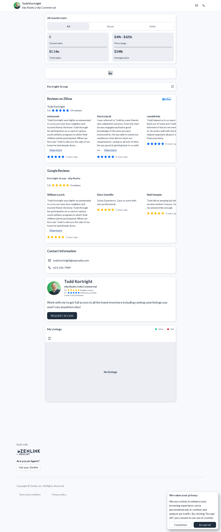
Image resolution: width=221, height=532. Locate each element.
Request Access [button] (62, 315)
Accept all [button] (205, 524)
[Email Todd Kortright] (196, 5)
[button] (68, 26)
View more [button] (55, 150)
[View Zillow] (167, 99)
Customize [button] (180, 524)
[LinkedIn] (110, 73)
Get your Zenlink (28, 467)
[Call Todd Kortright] (203, 5)
